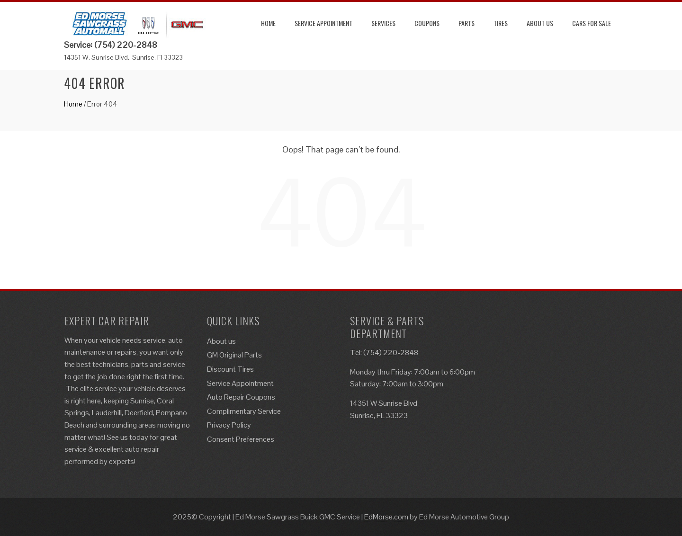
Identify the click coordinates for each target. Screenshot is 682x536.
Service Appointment (323, 23)
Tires (501, 23)
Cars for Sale (591, 23)
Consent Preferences (240, 439)
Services (383, 23)
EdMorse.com (386, 517)
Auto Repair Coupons (241, 397)
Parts (466, 23)
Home (268, 23)
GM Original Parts (234, 355)
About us (540, 23)
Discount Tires (230, 369)
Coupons (427, 23)
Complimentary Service (244, 411)
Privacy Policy (229, 425)
